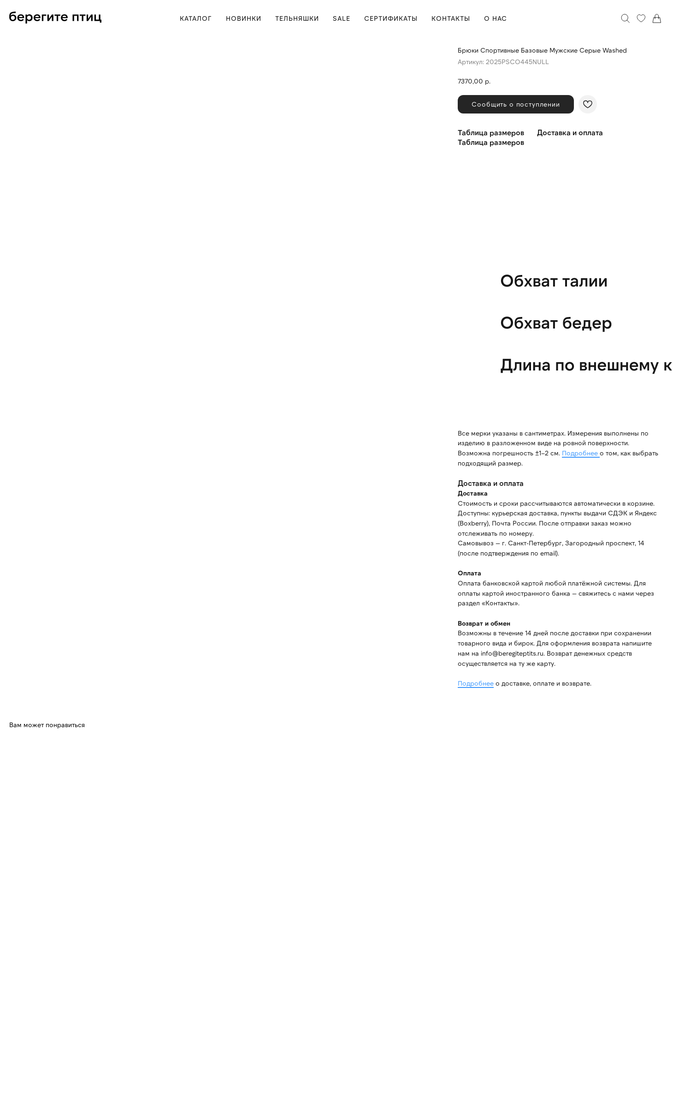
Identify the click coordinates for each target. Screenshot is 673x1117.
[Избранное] (641, 18)
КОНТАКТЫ (450, 18)
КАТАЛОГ (196, 18)
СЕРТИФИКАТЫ (391, 18)
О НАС (495, 18)
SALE (341, 18)
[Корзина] (656, 18)
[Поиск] (625, 18)
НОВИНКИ (243, 18)
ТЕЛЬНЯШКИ (297, 18)
